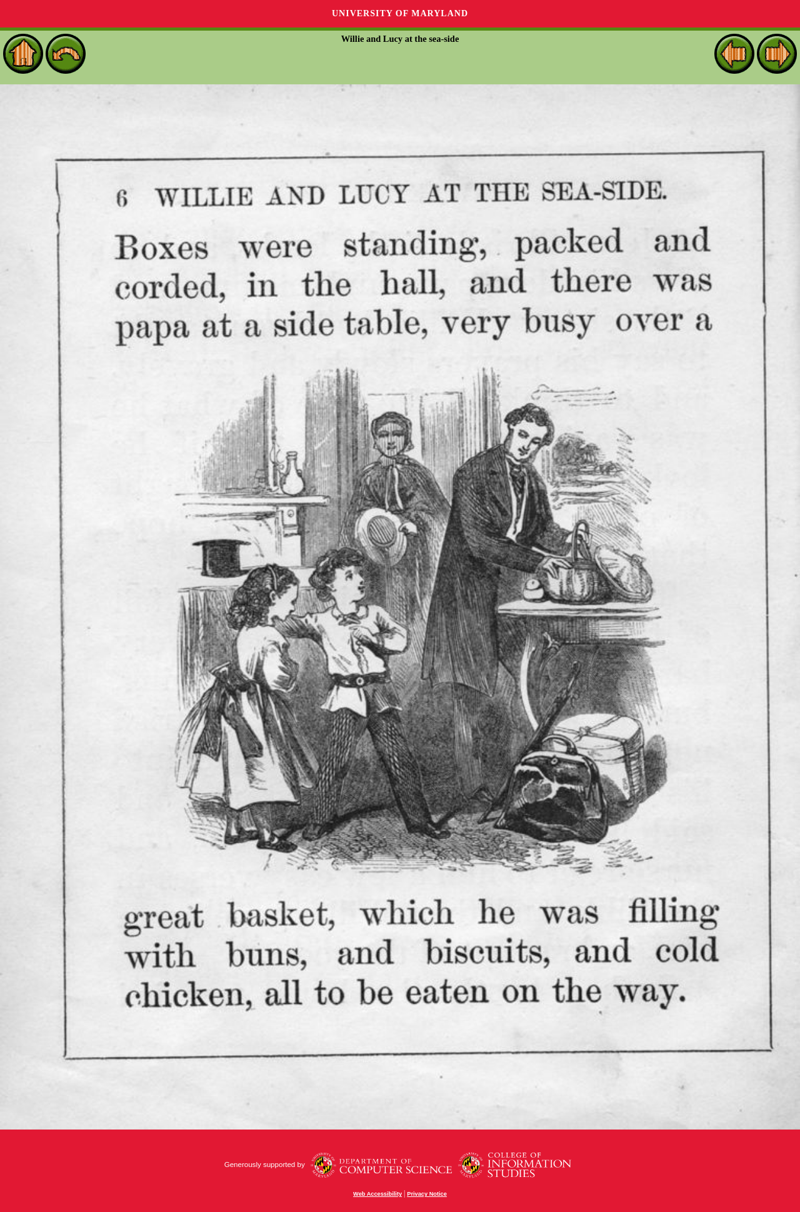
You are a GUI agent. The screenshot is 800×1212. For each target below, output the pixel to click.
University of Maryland (400, 13)
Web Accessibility (377, 1194)
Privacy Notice (427, 1194)
